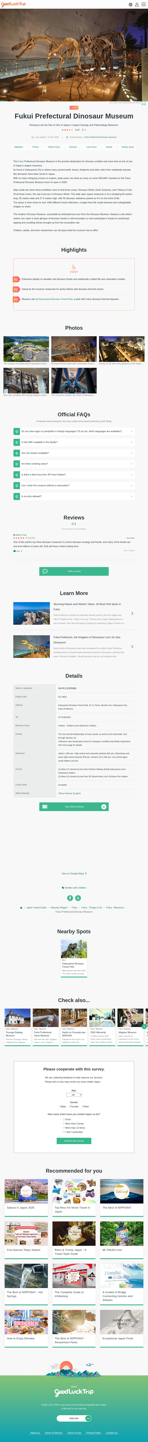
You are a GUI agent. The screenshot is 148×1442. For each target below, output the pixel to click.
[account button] (137, 4)
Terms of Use (74, 1433)
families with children (75, 888)
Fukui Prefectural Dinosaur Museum (100, 137)
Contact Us (111, 1433)
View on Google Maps (72, 873)
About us (35, 1433)
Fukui (21, 161)
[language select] (130, 4)
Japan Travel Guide (36, 907)
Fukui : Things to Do (91, 907)
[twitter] (78, 898)
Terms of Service (53, 1433)
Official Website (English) (69, 793)
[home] (13, 5)
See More (131, 538)
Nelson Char (21, 535)
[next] (144, 1026)
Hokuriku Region (59, 907)
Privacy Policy (93, 1433)
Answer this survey (74, 1141)
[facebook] (70, 898)
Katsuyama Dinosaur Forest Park (56, 299)
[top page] (21, 908)
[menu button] (143, 4)
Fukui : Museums (115, 907)
